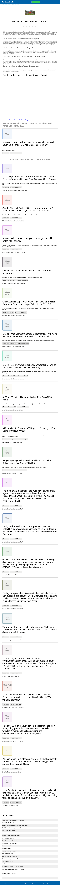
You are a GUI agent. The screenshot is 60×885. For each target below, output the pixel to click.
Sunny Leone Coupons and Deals (10, 676)
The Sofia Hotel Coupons (8, 830)
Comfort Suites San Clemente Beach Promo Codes (15, 825)
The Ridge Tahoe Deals (8, 822)
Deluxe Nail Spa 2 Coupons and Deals (12, 473)
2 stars (26, 26)
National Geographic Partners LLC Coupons (13, 858)
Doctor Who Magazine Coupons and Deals (13, 640)
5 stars (36, 26)
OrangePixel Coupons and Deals (10, 575)
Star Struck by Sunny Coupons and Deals (12, 608)
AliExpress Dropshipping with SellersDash (46, 883)
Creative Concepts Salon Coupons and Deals (13, 315)
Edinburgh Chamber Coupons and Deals (12, 741)
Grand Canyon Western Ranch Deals (11, 833)
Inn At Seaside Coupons (8, 838)
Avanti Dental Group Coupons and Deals (12, 409)
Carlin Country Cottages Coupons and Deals (13, 252)
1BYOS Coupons (6, 848)
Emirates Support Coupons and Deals (11, 771)
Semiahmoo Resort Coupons (9, 840)
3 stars (30, 26)
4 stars (32, 26)
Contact (23, 883)
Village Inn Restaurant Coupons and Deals (13, 220)
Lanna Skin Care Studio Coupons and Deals (13, 346)
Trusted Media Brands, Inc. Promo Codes (12, 866)
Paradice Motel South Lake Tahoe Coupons (13, 820)
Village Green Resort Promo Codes (11, 835)
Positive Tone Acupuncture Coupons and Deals (14, 283)
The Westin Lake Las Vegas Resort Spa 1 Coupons (15, 828)
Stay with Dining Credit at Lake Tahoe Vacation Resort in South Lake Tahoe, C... (22, 878)
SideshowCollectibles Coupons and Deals (12, 508)
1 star (23, 26)
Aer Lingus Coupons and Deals (10, 805)
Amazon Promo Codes (8, 846)
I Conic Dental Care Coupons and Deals (12, 442)
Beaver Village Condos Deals (9, 843)
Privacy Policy (29, 883)
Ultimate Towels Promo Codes (9, 856)
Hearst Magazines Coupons (9, 851)
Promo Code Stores (46, 2)
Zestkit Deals (5, 864)
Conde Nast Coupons (7, 861)
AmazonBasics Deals (7, 853)
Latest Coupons (15, 4)
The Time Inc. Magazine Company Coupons (13, 869)
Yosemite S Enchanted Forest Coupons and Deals (14, 190)
